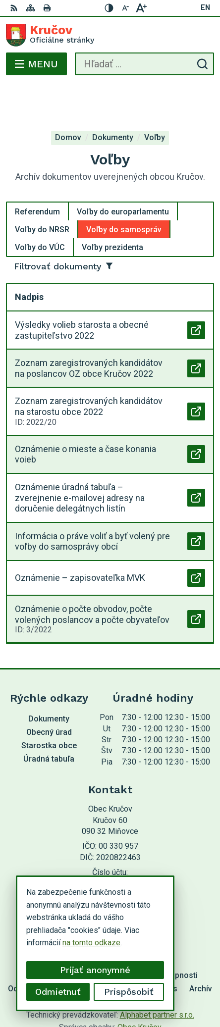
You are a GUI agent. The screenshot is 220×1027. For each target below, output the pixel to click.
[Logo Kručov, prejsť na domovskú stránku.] (110, 35)
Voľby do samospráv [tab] (124, 190)
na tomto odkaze (91, 942)
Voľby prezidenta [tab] (112, 207)
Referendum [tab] (37, 172)
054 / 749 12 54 (110, 848)
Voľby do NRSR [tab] (42, 190)
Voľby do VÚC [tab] (40, 207)
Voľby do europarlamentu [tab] (123, 172)
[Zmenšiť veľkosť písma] (125, 8)
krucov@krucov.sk (110, 859)
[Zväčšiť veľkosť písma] (141, 8)
